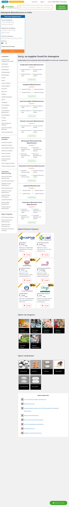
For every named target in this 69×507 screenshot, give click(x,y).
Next (13, 51)
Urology (3, 118)
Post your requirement (62, 7)
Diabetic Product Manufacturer (5, 196)
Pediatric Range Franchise (8, 166)
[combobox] (35, 7)
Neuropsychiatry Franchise (5, 159)
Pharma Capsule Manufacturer (5, 207)
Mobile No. (4, 41)
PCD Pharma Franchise (7, 217)
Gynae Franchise (6, 156)
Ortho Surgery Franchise (7, 163)
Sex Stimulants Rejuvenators (5, 111)
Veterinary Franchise (7, 150)
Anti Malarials (5, 69)
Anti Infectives (5, 67)
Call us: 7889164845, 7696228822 (57, 2)
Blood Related (5, 75)
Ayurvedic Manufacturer (7, 181)
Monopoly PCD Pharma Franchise (7, 229)
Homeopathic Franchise (7, 148)
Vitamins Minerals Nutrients (6, 124)
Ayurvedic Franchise (6, 142)
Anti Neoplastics (5, 72)
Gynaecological (5, 86)
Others (3, 99)
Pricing (5, 2)
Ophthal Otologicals (6, 97)
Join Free (34, 2)
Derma (3, 80)
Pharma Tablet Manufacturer (5, 203)
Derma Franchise (6, 153)
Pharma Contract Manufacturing (5, 225)
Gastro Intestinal (5, 83)
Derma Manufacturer (7, 188)
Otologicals (4, 102)
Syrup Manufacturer (6, 199)
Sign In (42, 2)
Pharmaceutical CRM (17, 2)
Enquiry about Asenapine (12, 46)
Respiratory (4, 108)
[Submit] (20, 7)
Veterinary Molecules (7, 132)
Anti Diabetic (4, 64)
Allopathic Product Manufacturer (6, 184)
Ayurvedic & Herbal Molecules (6, 128)
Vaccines (3, 120)
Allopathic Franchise (6, 145)
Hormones (4, 88)
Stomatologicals (5, 115)
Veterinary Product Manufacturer (6, 191)
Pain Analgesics (5, 105)
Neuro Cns (4, 91)
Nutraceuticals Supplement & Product (7, 60)
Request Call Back (58, 503)
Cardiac (3, 77)
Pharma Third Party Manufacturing (6, 177)
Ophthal (3, 94)
